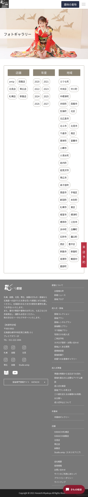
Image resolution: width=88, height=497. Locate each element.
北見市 (74, 125)
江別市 (74, 221)
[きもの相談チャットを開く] (74, 489)
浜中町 (63, 229)
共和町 (63, 103)
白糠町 (74, 229)
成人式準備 (56, 368)
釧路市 (63, 251)
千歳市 (63, 133)
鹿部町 (63, 266)
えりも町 (64, 81)
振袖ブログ (59, 299)
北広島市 (64, 118)
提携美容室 (59, 350)
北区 (73, 111)
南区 (73, 133)
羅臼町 (74, 236)
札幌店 (12, 96)
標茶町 (63, 221)
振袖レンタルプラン (62, 322)
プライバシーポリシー (63, 478)
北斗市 (63, 125)
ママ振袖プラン (60, 330)
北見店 (12, 88)
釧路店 (23, 96)
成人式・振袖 (57, 308)
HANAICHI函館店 (61, 436)
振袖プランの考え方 (62, 390)
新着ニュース (60, 295)
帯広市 (63, 177)
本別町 (74, 199)
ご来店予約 (59, 338)
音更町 (63, 258)
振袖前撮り (59, 354)
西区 (62, 244)
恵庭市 (63, 192)
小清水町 (64, 155)
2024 (37, 96)
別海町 (63, 111)
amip (11, 81)
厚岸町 (63, 140)
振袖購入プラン (60, 326)
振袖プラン (59, 318)
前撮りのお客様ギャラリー (65, 359)
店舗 (54, 426)
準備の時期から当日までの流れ (67, 373)
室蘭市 (74, 140)
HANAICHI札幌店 (61, 431)
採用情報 (58, 465)
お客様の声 (59, 291)
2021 (46, 81)
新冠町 (63, 199)
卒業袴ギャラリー (61, 417)
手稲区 (74, 192)
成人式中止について (62, 402)
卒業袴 (54, 411)
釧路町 (74, 251)
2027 (46, 103)
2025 (46, 96)
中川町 (74, 88)
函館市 (74, 103)
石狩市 (63, 236)
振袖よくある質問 (61, 346)
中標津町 (64, 96)
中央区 (63, 88)
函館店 (22, 81)
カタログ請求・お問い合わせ (66, 342)
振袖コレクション (61, 314)
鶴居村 (74, 258)
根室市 (63, 214)
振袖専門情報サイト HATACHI (26, 382)
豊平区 (72, 244)
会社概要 (58, 461)
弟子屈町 (64, 184)
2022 (37, 88)
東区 (73, 207)
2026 (37, 103)
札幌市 (63, 207)
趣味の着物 (70, 4)
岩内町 (63, 162)
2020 (37, 81)
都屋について (57, 285)
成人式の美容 (60, 386)
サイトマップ (60, 482)
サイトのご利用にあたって (65, 473)
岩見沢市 (64, 170)
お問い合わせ (60, 469)
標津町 (74, 214)
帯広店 (23, 88)
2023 (46, 88)
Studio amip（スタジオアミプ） (68, 452)
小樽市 (63, 148)
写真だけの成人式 (61, 334)
